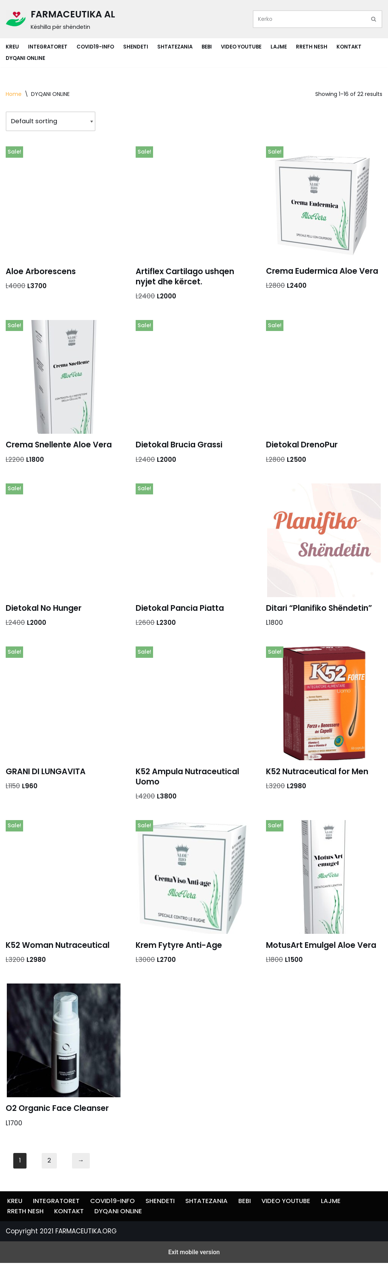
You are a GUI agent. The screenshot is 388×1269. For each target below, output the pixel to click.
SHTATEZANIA (176, 46)
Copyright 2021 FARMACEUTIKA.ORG (61, 1258)
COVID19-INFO (96, 46)
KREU (12, 46)
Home (14, 94)
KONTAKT (353, 46)
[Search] (309, 19)
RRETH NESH (316, 46)
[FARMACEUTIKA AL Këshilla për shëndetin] (60, 19)
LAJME (282, 46)
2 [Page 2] (49, 1166)
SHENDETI (136, 46)
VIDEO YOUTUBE (244, 46)
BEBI (209, 46)
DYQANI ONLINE (25, 58)
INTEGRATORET (48, 46)
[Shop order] (52, 122)
